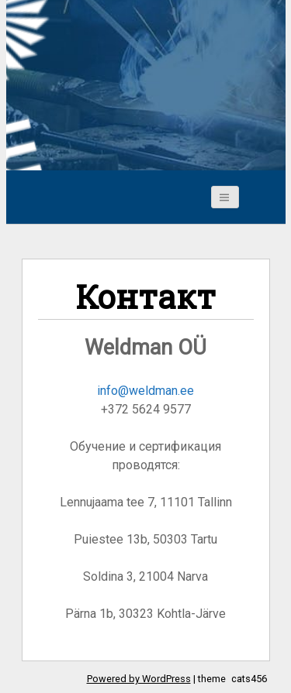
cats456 (249, 678)
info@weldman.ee (145, 390)
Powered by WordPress (139, 678)
